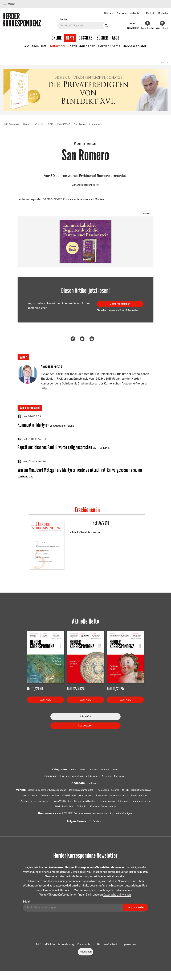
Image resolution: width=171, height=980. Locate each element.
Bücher (102, 38)
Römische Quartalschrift (102, 807)
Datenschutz (85, 945)
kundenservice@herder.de (93, 813)
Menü (11, 3)
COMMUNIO (69, 796)
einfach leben (30, 796)
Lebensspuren (107, 801)
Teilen (73, 339)
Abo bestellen (85, 726)
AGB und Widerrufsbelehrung (54, 945)
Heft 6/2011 (26, 439)
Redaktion (163, 13)
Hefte (70, 38)
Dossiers (86, 38)
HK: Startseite (11, 124)
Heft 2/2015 (26, 416)
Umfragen (92, 783)
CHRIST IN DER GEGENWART (138, 790)
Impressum (128, 945)
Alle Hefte (85, 717)
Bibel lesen (123, 801)
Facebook (97, 821)
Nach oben (85, 952)
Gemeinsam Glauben (85, 801)
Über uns (109, 13)
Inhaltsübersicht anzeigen (86, 533)
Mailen (92, 339)
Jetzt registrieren (120, 304)
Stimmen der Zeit (50, 796)
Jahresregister (135, 46)
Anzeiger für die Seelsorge (34, 801)
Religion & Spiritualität (81, 790)
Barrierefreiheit (107, 945)
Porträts (150, 13)
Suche (63, 19)
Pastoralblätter (139, 796)
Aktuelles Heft (35, 46)
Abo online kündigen (121, 813)
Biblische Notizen (64, 807)
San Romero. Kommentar (87, 124)
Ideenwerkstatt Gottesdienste (112, 796)
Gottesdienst (86, 796)
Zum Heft (45, 700)
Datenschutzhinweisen (117, 895)
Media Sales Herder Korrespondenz (47, 790)
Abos (115, 38)
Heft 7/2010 (26, 461)
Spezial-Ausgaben (81, 46)
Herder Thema (109, 46)
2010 (51, 124)
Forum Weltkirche (61, 801)
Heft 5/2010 (63, 124)
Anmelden (133, 310)
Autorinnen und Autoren (130, 13)
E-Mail (26, 902)
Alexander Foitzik (88, 185)
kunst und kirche (141, 801)
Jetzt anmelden (135, 908)
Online (57, 38)
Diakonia (81, 807)
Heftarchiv (57, 46)
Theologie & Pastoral (107, 790)
